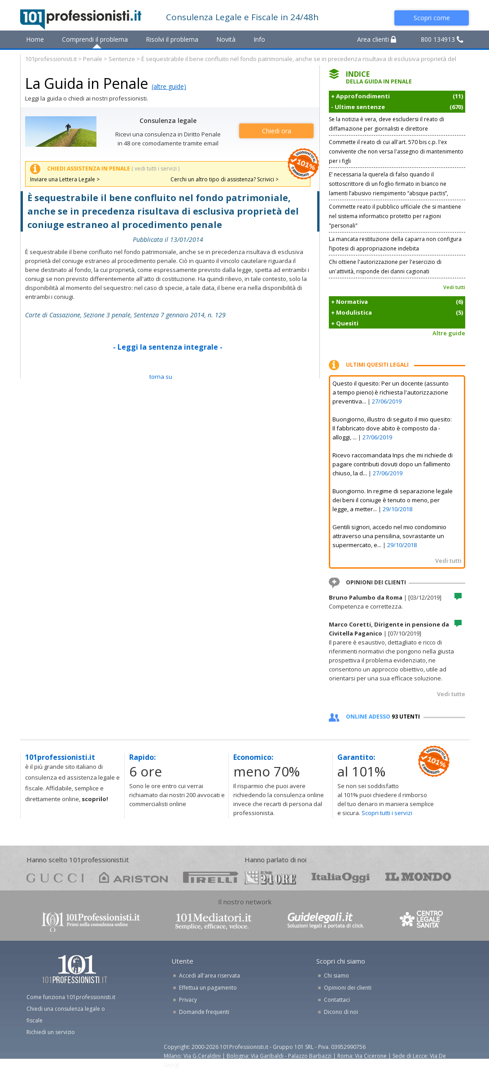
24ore (270, 878)
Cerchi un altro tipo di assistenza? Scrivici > (224, 179)
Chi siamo (336, 975)
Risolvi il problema (172, 39)
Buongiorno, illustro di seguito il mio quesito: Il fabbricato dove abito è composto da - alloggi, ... (392, 428)
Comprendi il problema (95, 39)
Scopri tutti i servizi (387, 813)
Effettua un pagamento (208, 987)
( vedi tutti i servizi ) (155, 168)
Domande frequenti (204, 1012)
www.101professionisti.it (90, 921)
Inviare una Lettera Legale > (65, 179)
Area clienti (376, 39)
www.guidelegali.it (326, 921)
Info (259, 39)
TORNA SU (160, 377)
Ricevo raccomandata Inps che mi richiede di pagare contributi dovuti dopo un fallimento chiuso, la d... (392, 464)
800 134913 (442, 39)
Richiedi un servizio (50, 1032)
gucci (55, 877)
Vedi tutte (451, 694)
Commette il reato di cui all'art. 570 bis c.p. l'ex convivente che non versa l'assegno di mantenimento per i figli (396, 151)
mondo (418, 877)
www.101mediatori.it (213, 921)
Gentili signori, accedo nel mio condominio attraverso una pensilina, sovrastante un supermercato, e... (389, 536)
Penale (92, 59)
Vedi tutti (454, 287)
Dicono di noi (341, 1012)
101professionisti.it (51, 59)
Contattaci (337, 1000)
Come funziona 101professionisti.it (70, 997)
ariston (133, 877)
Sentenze (122, 59)
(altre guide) (169, 86)
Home (35, 39)
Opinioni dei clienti (347, 987)
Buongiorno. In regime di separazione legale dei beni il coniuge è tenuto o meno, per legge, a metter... (392, 500)
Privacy (188, 1000)
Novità (226, 39)
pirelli (210, 877)
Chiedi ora (276, 131)
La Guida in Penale (86, 83)
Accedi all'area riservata (209, 975)
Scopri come (432, 17)
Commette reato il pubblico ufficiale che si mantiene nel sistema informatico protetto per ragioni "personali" (395, 216)
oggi (340, 877)
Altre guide (448, 333)
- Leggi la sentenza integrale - (168, 347)
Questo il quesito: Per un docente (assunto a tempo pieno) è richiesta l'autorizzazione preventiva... (390, 392)
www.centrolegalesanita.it (422, 921)
